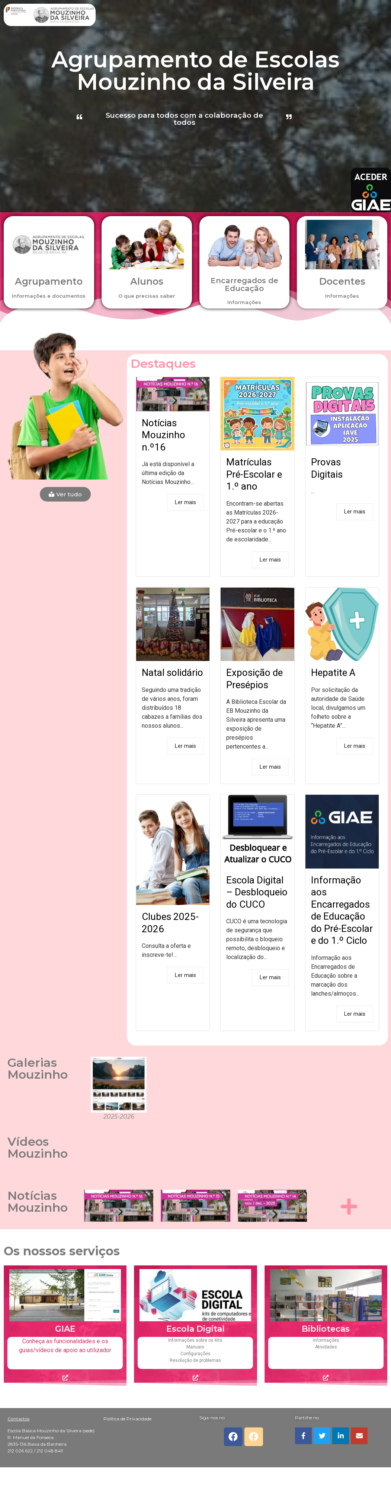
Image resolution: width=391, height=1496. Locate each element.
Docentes (342, 281)
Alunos (146, 281)
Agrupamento (49, 281)
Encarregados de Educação (244, 284)
